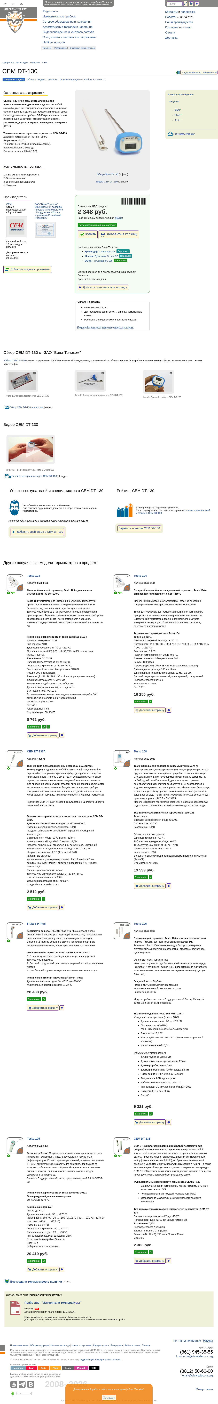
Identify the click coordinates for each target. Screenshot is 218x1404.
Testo (177, 120)
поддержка (188, 12)
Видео (41, 79)
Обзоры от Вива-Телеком (82, 48)
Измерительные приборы (59, 16)
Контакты (171, 12)
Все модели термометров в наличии (33, 1281)
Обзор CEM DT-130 (107, 174)
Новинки (47, 48)
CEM (44, 62)
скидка (118, 217)
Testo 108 (140, 751)
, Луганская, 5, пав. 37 (101, 256)
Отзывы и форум (69, 79)
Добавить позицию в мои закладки (103, 287)
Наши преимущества (179, 22)
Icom (31, 1368)
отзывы (186, 27)
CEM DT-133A (36, 751)
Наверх (208, 1340)
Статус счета (204, 1389)
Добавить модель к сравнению (27, 269)
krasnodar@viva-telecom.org (194, 1356)
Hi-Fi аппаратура (54, 42)
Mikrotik (81, 1368)
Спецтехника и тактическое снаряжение (69, 37)
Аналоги (52, 79)
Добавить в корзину (118, 234)
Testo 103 (33, 575)
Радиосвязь (50, 11)
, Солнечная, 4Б (100, 251)
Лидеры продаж (101, 1345)
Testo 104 (140, 575)
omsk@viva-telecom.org (197, 1375)
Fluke (177, 115)
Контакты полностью (187, 1340)
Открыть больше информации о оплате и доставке (105, 327)
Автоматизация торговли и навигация (67, 27)
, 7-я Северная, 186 (99, 260)
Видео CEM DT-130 (107, 181)
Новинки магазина (19, 1345)
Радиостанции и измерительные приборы (100, 1360)
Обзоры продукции (39, 1345)
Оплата (170, 32)
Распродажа (60, 48)
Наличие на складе (60, 1345)
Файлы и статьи (93, 79)
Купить (87, 234)
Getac (68, 1368)
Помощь (146, 1345)
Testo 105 (33, 1138)
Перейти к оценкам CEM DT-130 (139, 528)
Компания (171, 27)
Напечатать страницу (184, 134)
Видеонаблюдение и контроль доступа (68, 32)
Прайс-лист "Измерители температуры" (53, 1302)
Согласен (109, 1397)
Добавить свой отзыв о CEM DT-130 (37, 532)
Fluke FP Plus (36, 923)
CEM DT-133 (142, 1138)
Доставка (171, 37)
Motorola (18, 1368)
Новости (170, 17)
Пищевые (35, 62)
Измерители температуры (15, 62)
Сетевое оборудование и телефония (67, 21)
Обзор (30, 79)
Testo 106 (140, 923)
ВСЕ (94, 1368)
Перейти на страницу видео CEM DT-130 (30, 476)
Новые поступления (81, 1345)
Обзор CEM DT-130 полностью (23, 407)
